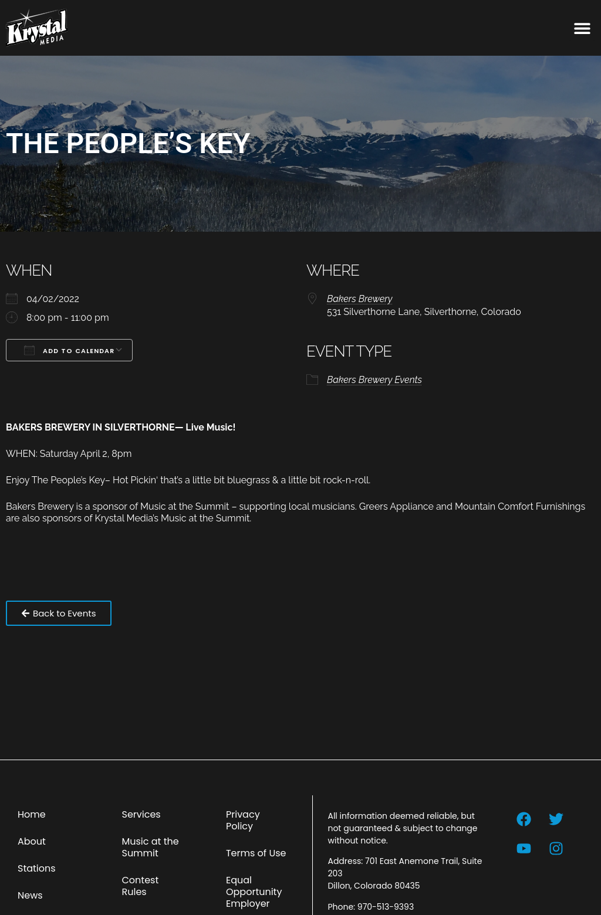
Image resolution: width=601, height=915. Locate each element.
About (32, 841)
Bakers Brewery (359, 298)
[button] (582, 28)
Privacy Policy (243, 820)
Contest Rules (139, 886)
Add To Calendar (69, 350)
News (30, 895)
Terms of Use (256, 853)
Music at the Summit (149, 847)
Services (140, 814)
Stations (37, 868)
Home (32, 814)
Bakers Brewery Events (374, 379)
